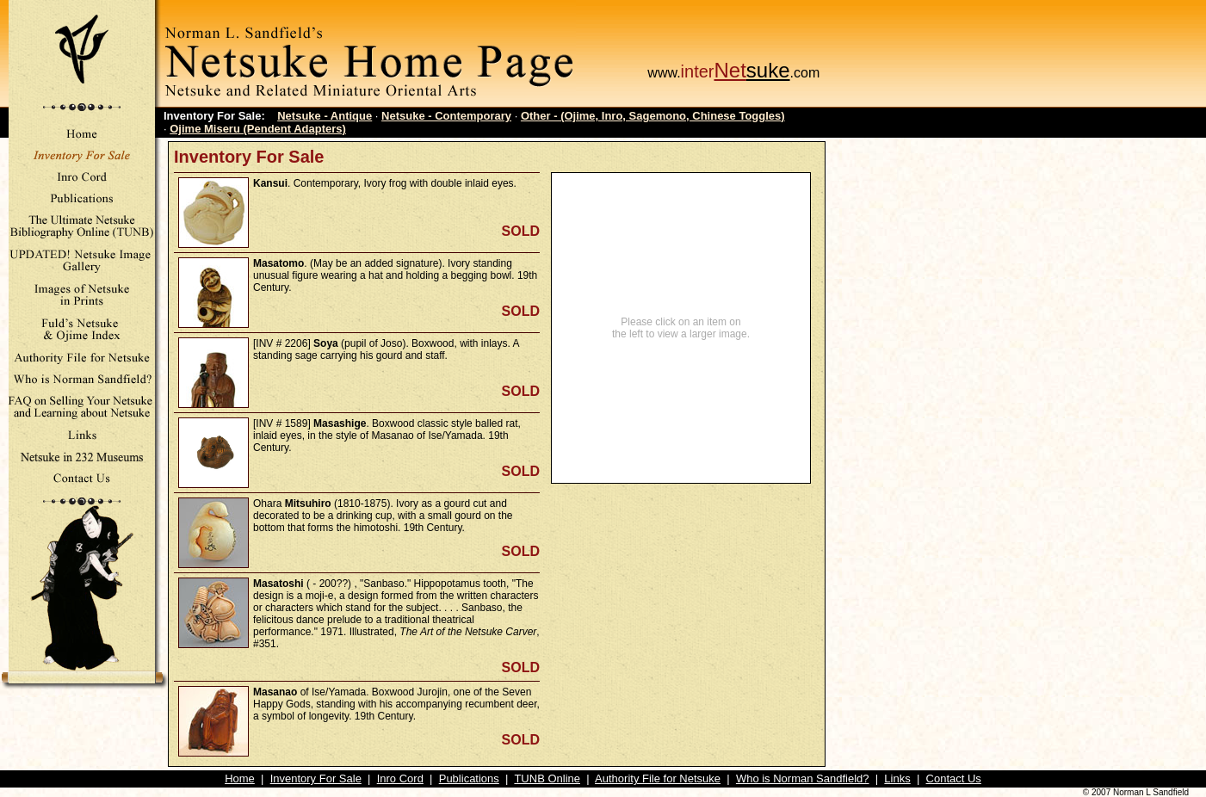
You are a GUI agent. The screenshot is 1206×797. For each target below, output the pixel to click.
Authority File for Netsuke (658, 778)
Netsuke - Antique (324, 115)
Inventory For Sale (316, 778)
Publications (469, 778)
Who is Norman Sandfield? (802, 778)
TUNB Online (547, 778)
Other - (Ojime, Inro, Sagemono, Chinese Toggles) (653, 115)
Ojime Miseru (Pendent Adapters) (258, 128)
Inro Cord (400, 778)
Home (240, 778)
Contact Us (953, 778)
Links (897, 778)
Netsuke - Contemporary (446, 115)
